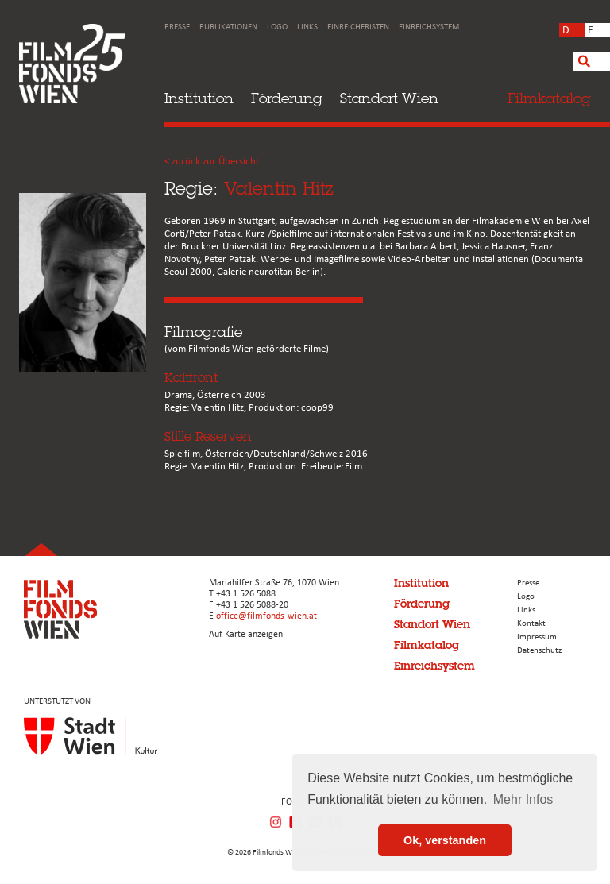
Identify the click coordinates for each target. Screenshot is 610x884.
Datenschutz (539, 651)
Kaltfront (191, 377)
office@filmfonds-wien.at (266, 616)
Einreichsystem (429, 27)
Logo (277, 27)
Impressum (537, 637)
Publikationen (228, 27)
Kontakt (531, 624)
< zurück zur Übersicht (211, 161)
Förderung (286, 98)
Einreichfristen (358, 27)
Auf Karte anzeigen (246, 634)
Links (307, 27)
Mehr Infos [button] (523, 799)
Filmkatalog (426, 645)
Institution (199, 98)
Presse (177, 27)
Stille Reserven (208, 436)
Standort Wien (389, 98)
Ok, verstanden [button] (444, 840)
